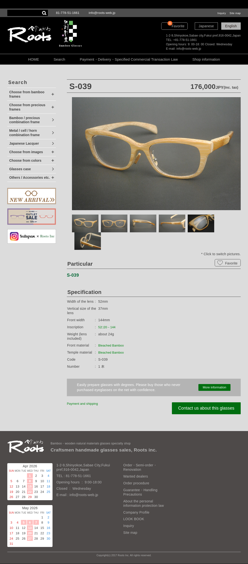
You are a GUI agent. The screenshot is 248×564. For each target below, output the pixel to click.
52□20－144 (107, 327)
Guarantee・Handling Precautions (140, 492)
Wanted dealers (135, 476)
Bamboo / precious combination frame (24, 120)
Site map (235, 13)
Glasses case (20, 169)
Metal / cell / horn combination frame (24, 133)
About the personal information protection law (143, 503)
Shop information (206, 59)
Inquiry (221, 13)
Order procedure (136, 483)
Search (59, 59)
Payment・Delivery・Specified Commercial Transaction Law (129, 59)
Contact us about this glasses (203, 408)
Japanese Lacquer (24, 143)
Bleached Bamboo (112, 346)
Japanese (206, 26)
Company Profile (136, 512)
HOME (33, 59)
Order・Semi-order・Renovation (140, 467)
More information (214, 387)
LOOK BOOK (133, 519)
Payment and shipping (84, 403)
